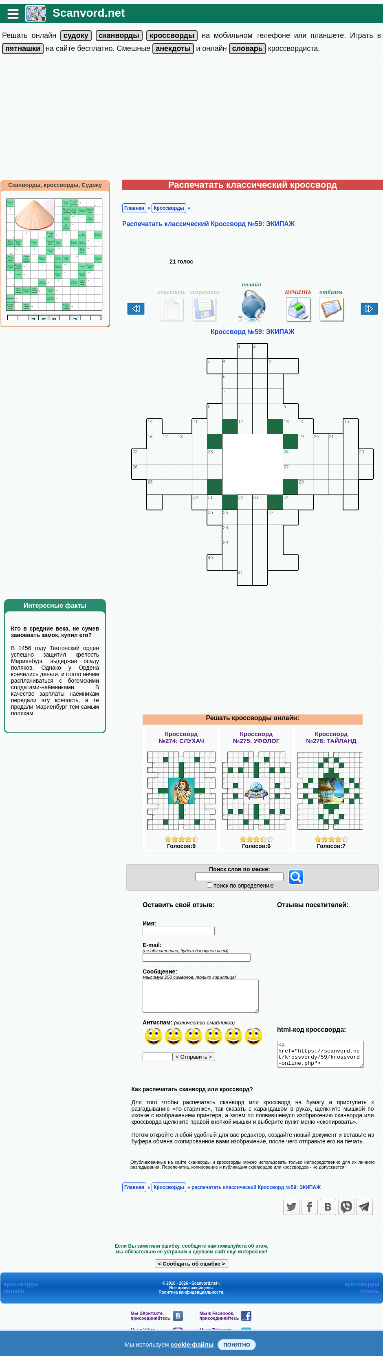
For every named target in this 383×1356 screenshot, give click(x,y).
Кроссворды (169, 208)
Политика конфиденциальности (190, 1297)
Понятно (236, 1345)
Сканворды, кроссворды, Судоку (55, 185)
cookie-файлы (192, 1344)
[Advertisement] (191, 119)
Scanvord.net (89, 13)
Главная (134, 208)
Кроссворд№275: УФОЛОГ (256, 737)
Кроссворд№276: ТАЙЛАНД (331, 737)
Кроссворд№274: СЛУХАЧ (181, 737)
